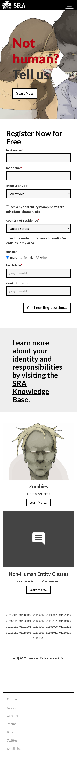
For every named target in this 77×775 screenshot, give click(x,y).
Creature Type (17, 185)
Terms (11, 724)
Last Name (14, 168)
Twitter (12, 740)
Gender (12, 251)
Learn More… (38, 502)
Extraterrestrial (52, 658)
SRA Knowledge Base (30, 391)
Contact (12, 716)
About (11, 707)
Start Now (24, 93)
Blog (10, 732)
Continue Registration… (47, 307)
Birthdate (14, 265)
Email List (14, 749)
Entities (12, 699)
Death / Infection (18, 283)
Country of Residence (22, 220)
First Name (14, 150)
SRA (19, 5)
